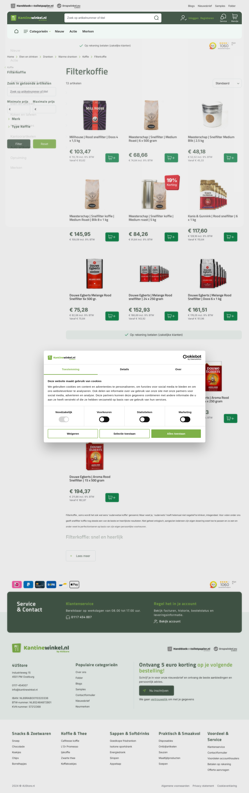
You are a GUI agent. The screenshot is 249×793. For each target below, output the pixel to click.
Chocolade (18, 746)
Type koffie (21, 126)
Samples (220, 5)
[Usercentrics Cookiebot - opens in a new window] (185, 357)
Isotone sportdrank (121, 746)
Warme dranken (67, 56)
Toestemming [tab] (71, 369)
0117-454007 (20, 685)
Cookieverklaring (227, 785)
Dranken (48, 56)
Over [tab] (178, 369)
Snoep (16, 740)
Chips (15, 757)
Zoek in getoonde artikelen (29, 83)
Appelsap (115, 763)
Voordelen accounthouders (223, 758)
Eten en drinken (28, 56)
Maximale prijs (44, 102)
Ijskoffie (65, 752)
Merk (16, 119)
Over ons (81, 672)
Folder (232, 5)
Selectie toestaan (124, 433)
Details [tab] (124, 369)
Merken (88, 31)
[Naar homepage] (16, 31)
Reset (44, 144)
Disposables (166, 740)
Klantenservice (80, 604)
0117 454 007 (81, 617)
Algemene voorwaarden (175, 785)
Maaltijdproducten (169, 757)
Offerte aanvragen (218, 769)
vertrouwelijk (159, 699)
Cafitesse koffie (70, 740)
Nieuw (59, 31)
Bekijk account (169, 621)
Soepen (163, 763)
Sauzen (163, 752)
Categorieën (39, 31)
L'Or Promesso (69, 746)
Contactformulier (85, 694)
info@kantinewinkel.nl (25, 689)
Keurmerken (83, 706)
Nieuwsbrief (205, 5)
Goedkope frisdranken (123, 740)
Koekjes (16, 752)
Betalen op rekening (219, 764)
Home (10, 56)
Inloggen (194, 18)
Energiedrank (117, 752)
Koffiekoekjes (68, 763)
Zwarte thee (68, 757)
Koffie (85, 56)
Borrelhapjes (19, 763)
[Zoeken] (156, 17)
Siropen (114, 757)
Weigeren (73, 433)
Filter (18, 144)
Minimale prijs (17, 102)
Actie (73, 31)
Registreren (207, 18)
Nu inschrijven (158, 690)
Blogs (191, 5)
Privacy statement (203, 785)
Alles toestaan (176, 433)
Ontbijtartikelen (168, 746)
